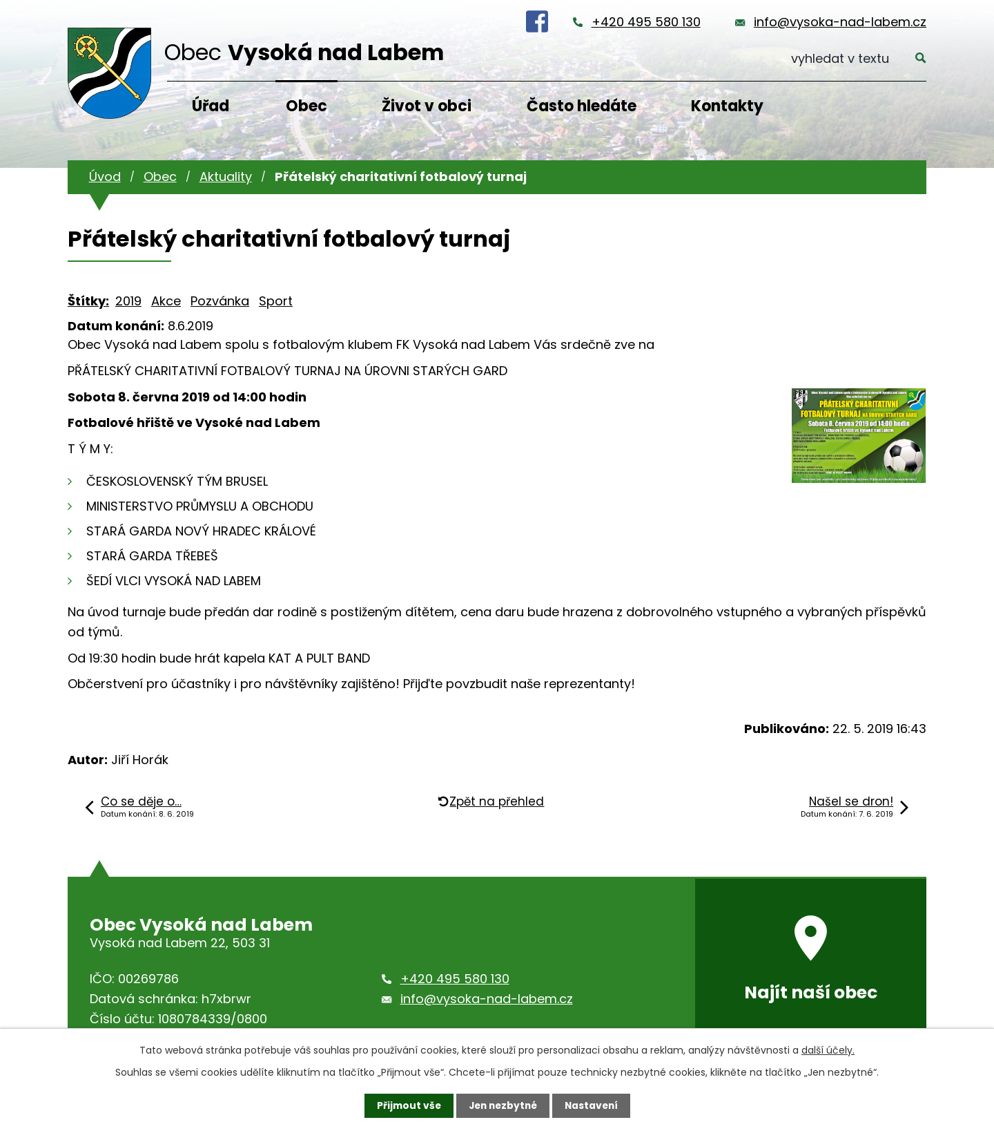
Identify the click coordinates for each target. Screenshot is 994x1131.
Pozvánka (220, 301)
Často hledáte (581, 106)
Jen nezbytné (502, 1105)
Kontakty (727, 106)
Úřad (210, 106)
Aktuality (225, 176)
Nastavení (593, 1105)
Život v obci (426, 106)
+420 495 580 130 (646, 21)
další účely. (828, 1050)
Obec (306, 106)
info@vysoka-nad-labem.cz (840, 21)
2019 (128, 301)
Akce (166, 301)
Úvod (105, 176)
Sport (276, 301)
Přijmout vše (405, 1105)
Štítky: (88, 301)
